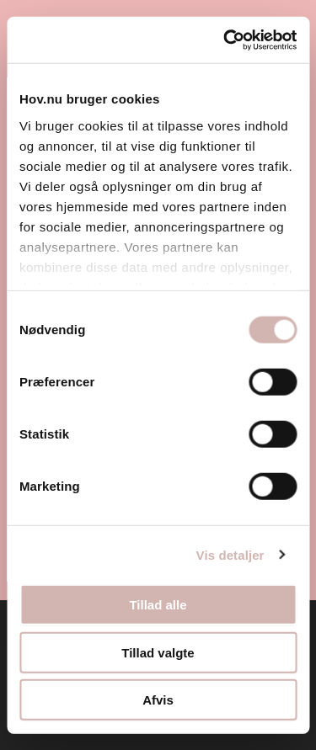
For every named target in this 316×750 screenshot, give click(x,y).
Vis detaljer (230, 554)
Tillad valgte (157, 652)
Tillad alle (157, 605)
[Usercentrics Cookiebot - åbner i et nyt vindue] (225, 40)
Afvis (158, 700)
